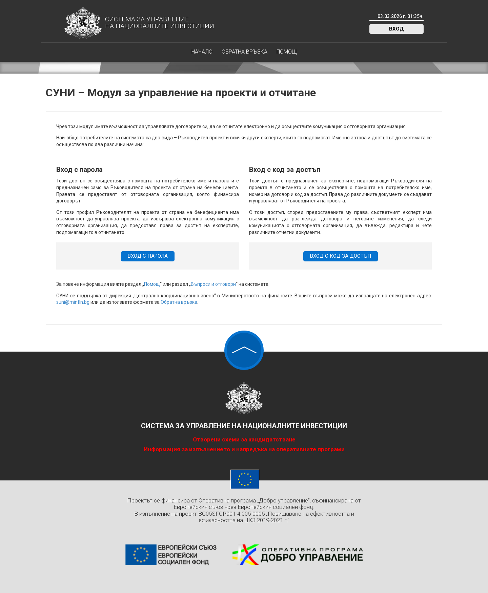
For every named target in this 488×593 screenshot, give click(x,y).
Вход (396, 29)
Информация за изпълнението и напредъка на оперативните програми (244, 449)
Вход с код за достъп (340, 256)
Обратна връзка (244, 51)
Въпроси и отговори (213, 284)
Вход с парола (148, 256)
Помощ (287, 51)
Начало (201, 51)
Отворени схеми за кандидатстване (244, 439)
